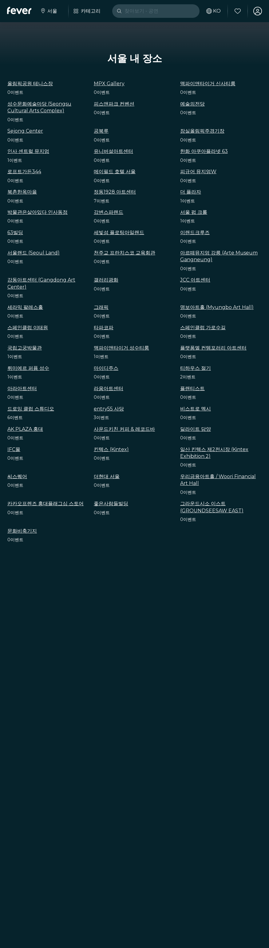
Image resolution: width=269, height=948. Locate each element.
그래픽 (101, 307)
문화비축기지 (22, 531)
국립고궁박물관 (24, 348)
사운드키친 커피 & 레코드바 (124, 429)
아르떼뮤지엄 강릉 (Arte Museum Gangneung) (219, 256)
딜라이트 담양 (195, 429)
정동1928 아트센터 (115, 192)
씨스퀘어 (17, 476)
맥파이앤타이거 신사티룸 (207, 83)
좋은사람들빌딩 (111, 503)
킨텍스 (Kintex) (111, 449)
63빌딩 (15, 232)
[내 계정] (257, 11)
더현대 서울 (107, 476)
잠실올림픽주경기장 (202, 131)
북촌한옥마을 (22, 192)
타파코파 (103, 327)
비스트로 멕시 (195, 409)
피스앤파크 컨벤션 (114, 104)
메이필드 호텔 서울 (115, 171)
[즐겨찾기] (237, 11)
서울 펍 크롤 (193, 212)
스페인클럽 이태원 (27, 327)
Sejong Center (25, 131)
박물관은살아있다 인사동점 (37, 212)
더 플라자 (190, 192)
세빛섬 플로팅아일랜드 (119, 232)
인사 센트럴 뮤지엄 (28, 151)
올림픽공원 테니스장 (30, 83)
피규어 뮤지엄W (198, 171)
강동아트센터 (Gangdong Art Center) (41, 283)
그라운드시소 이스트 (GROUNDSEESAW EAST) (211, 507)
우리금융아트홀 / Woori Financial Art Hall (218, 480)
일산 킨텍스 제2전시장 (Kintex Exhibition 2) (214, 452)
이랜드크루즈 (195, 232)
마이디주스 (106, 368)
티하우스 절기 (195, 368)
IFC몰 (13, 449)
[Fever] (19, 10)
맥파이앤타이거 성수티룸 (121, 348)
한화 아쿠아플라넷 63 (204, 151)
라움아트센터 (108, 388)
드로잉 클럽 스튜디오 (30, 409)
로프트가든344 (24, 171)
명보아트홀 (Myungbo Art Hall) (217, 307)
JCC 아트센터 (195, 280)
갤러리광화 (106, 280)
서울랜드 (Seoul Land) (33, 253)
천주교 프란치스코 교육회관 (124, 253)
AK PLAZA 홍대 (25, 429)
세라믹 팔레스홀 (25, 307)
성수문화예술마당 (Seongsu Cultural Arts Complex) (39, 107)
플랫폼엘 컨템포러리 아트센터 (213, 348)
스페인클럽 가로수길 (203, 327)
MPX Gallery (109, 83)
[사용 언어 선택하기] (213, 11)
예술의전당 (192, 104)
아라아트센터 (22, 388)
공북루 (101, 131)
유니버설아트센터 (113, 151)
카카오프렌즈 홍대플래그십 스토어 (45, 503)
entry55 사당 (109, 409)
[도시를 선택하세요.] (49, 11)
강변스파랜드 (108, 212)
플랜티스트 (192, 388)
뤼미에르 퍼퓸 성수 (28, 368)
